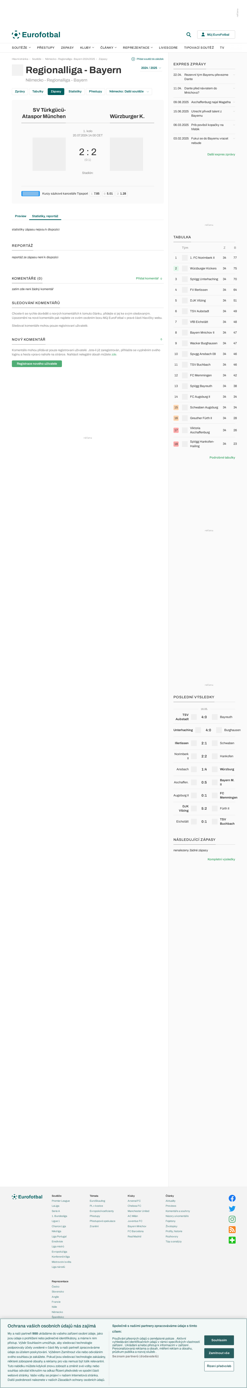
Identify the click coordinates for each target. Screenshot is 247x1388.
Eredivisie (57, 1241)
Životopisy (171, 1226)
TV (222, 47)
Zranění (94, 1226)
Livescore (168, 47)
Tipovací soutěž (199, 47)
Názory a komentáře (177, 1216)
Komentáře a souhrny (178, 1211)
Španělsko (58, 1317)
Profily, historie (174, 1231)
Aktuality (171, 1200)
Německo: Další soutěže (129, 91)
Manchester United (138, 1211)
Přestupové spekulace (102, 1221)
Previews (171, 1205)
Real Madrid (134, 1236)
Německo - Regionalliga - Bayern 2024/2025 (70, 58)
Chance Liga (59, 1226)
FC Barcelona (136, 1231)
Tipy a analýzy (174, 1241)
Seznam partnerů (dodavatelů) (135, 1356)
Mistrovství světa (61, 1261)
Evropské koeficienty (102, 1211)
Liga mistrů (58, 1246)
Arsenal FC (134, 1200)
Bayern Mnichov (137, 1226)
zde (114, 354)
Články (170, 1195)
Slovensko (58, 1291)
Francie (56, 1301)
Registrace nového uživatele (37, 363)
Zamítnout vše (219, 1353)
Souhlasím (219, 1340)
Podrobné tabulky (222, 457)
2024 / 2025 (151, 68)
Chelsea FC (134, 1205)
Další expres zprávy (221, 154)
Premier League (61, 1200)
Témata (94, 1195)
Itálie (54, 1306)
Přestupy (46, 47)
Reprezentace (138, 47)
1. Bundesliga (59, 1216)
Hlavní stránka (20, 58)
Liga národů (58, 1266)
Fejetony (171, 1221)
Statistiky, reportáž (45, 216)
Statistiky (75, 91)
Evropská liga (59, 1251)
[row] (204, 257)
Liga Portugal (59, 1236)
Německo (57, 1312)
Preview (20, 216)
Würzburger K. (127, 116)
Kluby (87, 47)
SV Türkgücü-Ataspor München (44, 113)
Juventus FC (135, 1221)
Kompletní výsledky (221, 859)
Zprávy (20, 91)
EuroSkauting (97, 1200)
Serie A (56, 1211)
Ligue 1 (56, 1221)
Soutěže (21, 47)
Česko (55, 1286)
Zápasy (67, 47)
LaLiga (55, 1205)
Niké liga (56, 1231)
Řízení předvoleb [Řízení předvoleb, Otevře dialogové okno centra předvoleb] (219, 1366)
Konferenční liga (61, 1256)
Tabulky (37, 91)
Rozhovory (172, 1236)
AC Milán (133, 1216)
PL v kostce (96, 1205)
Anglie (55, 1296)
